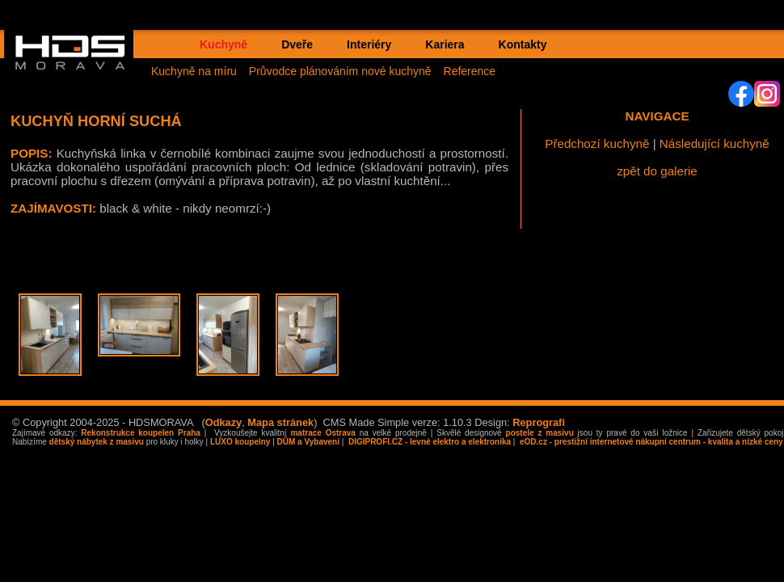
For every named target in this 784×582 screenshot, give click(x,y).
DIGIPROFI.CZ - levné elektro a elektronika (428, 441)
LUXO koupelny (240, 441)
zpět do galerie (657, 171)
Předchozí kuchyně (597, 143)
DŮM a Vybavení (308, 441)
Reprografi (538, 422)
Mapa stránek (280, 422)
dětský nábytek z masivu (96, 441)
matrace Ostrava (322, 432)
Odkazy (223, 422)
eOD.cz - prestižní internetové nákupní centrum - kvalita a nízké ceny (649, 441)
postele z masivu (540, 432)
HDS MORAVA (77, 65)
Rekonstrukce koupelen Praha (140, 432)
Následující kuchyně (714, 143)
